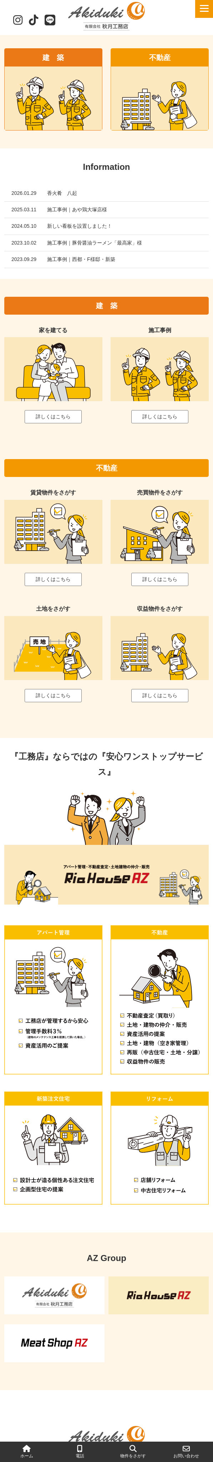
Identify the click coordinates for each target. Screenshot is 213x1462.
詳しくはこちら (53, 416)
